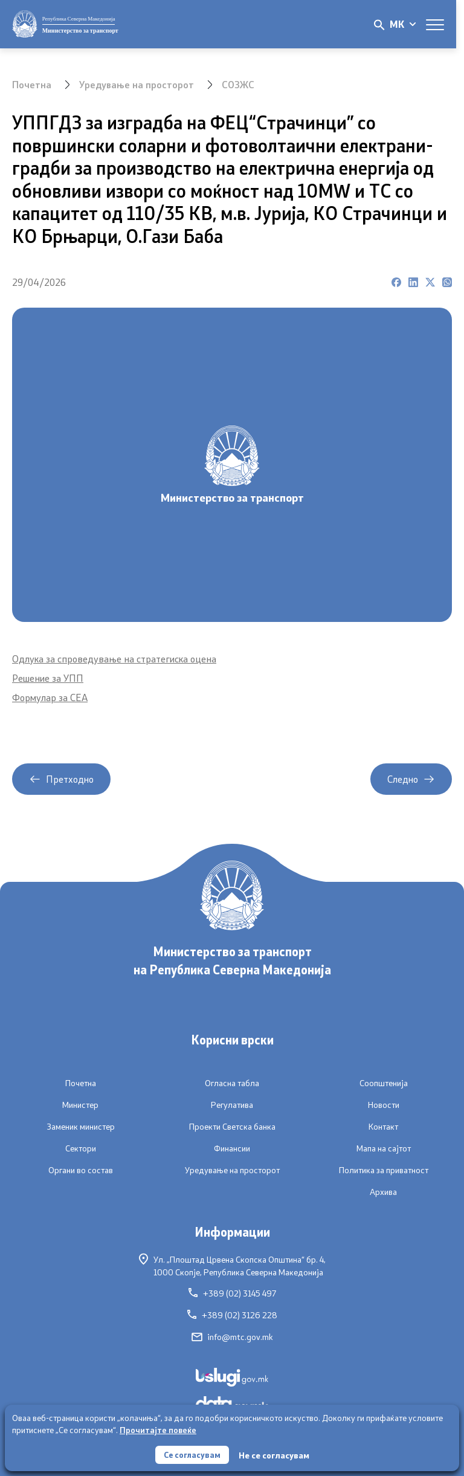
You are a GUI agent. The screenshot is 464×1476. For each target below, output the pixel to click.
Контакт (383, 1126)
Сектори (80, 1148)
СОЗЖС (238, 84)
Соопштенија (383, 1083)
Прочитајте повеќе (158, 1428)
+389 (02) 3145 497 (232, 1293)
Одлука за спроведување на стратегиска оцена (114, 658)
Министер (80, 1104)
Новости (383, 1104)
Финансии (232, 1148)
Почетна (31, 84)
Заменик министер (81, 1126)
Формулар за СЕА (50, 697)
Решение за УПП (47, 678)
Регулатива (232, 1104)
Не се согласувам (275, 1454)
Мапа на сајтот (383, 1148)
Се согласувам (192, 1454)
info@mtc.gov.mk (232, 1337)
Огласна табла (232, 1083)
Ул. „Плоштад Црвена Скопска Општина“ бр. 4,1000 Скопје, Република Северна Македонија (232, 1265)
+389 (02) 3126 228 (232, 1315)
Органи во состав (80, 1170)
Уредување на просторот (136, 84)
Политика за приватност (383, 1170)
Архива (383, 1191)
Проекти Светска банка (232, 1126)
